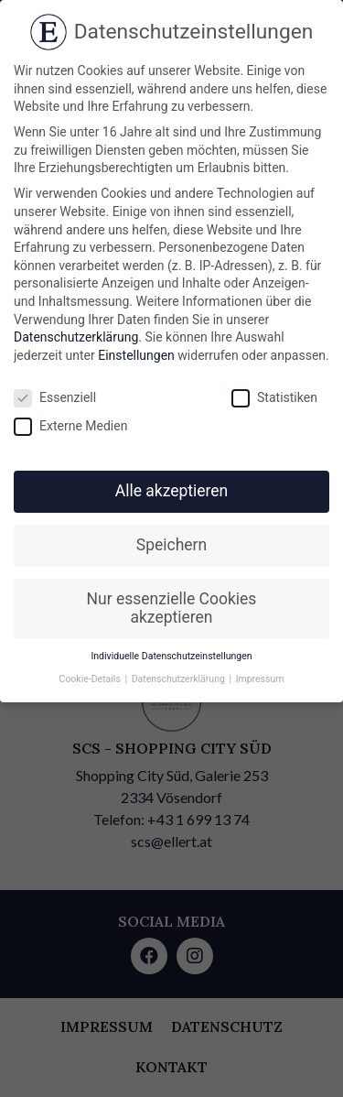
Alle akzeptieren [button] (172, 491)
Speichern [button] (171, 545)
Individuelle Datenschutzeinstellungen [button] (171, 656)
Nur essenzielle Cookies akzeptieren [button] (172, 608)
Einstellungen (136, 355)
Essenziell (55, 398)
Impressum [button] (260, 679)
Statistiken (274, 398)
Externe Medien (70, 426)
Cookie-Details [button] (91, 679)
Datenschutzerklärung (76, 337)
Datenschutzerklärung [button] (180, 679)
